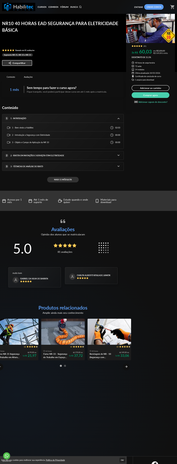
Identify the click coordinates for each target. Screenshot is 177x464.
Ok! (122, 460)
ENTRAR (138, 7)
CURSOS (42, 7)
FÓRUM (64, 7)
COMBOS (53, 7)
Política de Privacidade (55, 460)
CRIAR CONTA (154, 7)
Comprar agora (150, 95)
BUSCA (76, 7)
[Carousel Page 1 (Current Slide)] (61, 366)
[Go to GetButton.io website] (6, 461)
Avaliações (28, 77)
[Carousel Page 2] (65, 366)
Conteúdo (11, 77)
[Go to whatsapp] (6, 455)
